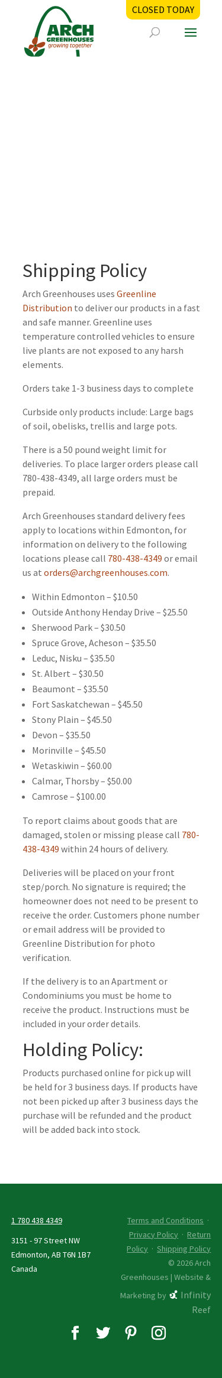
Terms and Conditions (165, 1220)
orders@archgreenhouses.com (106, 572)
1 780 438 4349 (36, 1220)
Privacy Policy (153, 1234)
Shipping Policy (184, 1248)
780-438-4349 (135, 558)
